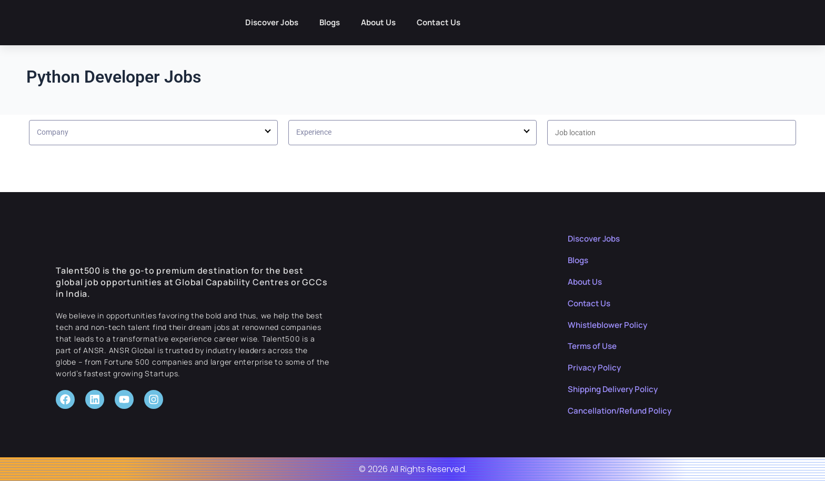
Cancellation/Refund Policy (623, 410)
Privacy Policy (595, 367)
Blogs (329, 22)
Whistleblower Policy (610, 324)
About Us (378, 22)
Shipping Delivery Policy (616, 389)
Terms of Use (594, 346)
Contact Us (438, 22)
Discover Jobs (271, 22)
